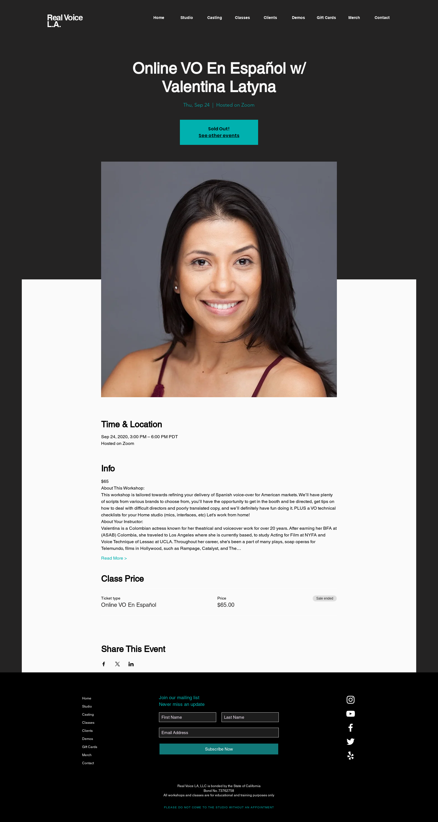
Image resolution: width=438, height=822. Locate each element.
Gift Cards (89, 747)
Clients (87, 731)
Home (86, 698)
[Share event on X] (117, 664)
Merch (87, 755)
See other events (219, 135)
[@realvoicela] (350, 699)
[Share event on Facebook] (103, 664)
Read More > (114, 558)
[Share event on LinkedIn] (131, 664)
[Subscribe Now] (219, 749)
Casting (88, 714)
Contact (88, 763)
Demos (87, 739)
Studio (87, 706)
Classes (88, 723)
